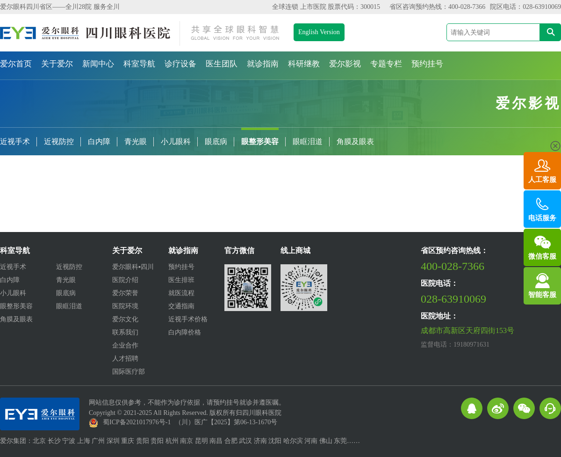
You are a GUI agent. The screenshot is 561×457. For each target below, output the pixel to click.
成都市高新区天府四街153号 (467, 330)
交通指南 (181, 306)
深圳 (113, 440)
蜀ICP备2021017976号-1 (137, 422)
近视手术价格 (188, 319)
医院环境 (125, 306)
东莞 (340, 440)
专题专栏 (386, 63)
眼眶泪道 (308, 141)
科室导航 (139, 63)
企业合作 (125, 345)
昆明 (201, 440)
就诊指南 (263, 63)
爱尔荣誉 (125, 293)
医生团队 (221, 63)
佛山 (325, 440)
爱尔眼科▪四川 (133, 266)
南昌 (216, 440)
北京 (39, 440)
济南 (260, 440)
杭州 (172, 440)
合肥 (230, 440)
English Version (319, 32)
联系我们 (125, 332)
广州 (98, 440)
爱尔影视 (345, 63)
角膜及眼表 (355, 141)
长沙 (54, 440)
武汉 (245, 440)
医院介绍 (125, 279)
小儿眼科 (176, 141)
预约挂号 (427, 63)
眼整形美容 (260, 141)
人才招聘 (125, 358)
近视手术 (15, 141)
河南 (310, 440)
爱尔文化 (125, 319)
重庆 (127, 440)
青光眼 (135, 141)
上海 (83, 440)
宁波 (68, 440)
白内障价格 (184, 332)
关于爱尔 (57, 63)
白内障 (99, 141)
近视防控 (59, 141)
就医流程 (181, 293)
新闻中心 (98, 63)
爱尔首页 (16, 63)
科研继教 (304, 63)
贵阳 (142, 440)
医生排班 (181, 279)
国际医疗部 (128, 371)
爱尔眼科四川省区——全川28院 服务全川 (60, 6)
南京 (186, 440)
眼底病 (216, 141)
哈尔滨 (293, 440)
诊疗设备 (180, 63)
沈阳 (274, 440)
